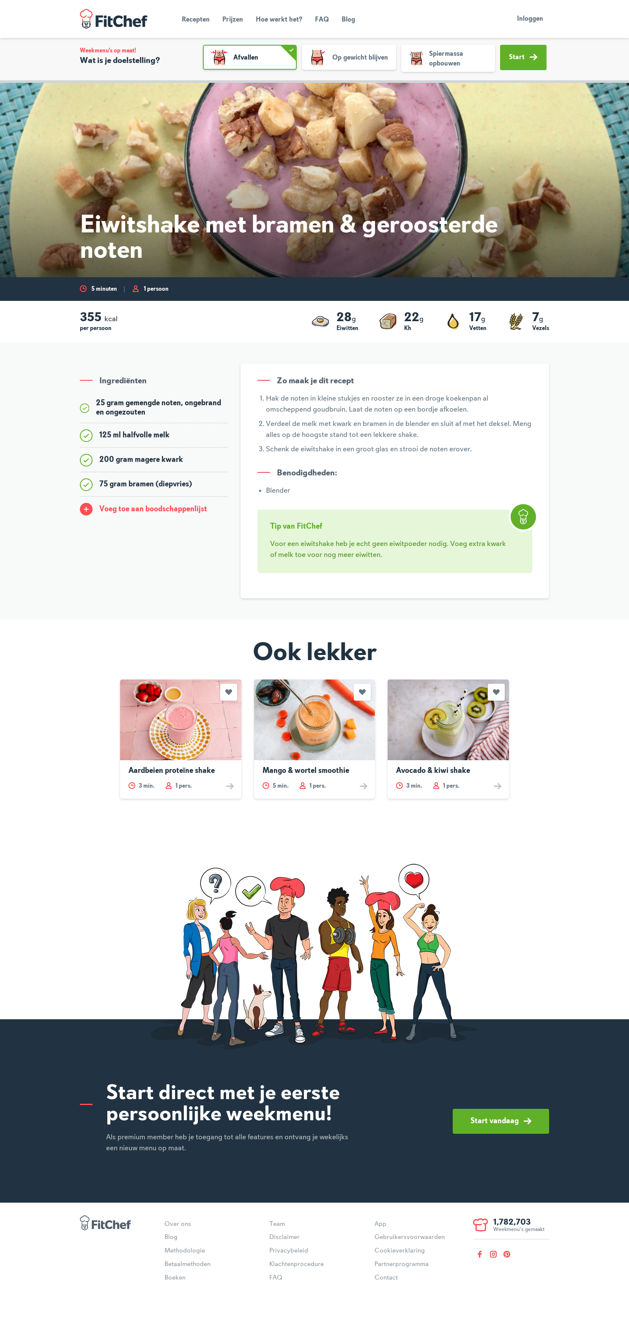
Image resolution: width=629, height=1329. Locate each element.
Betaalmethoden (187, 1264)
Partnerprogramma (402, 1264)
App (380, 1224)
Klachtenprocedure (296, 1264)
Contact (386, 1277)
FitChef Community (114, 19)
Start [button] (523, 57)
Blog (348, 19)
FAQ (322, 19)
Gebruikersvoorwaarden (410, 1237)
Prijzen (232, 19)
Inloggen (530, 19)
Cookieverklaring (400, 1250)
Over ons (177, 1224)
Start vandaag (500, 1121)
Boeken (175, 1277)
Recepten (196, 19)
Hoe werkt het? (279, 19)
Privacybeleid (288, 1250)
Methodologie (184, 1250)
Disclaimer (284, 1237)
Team (277, 1224)
